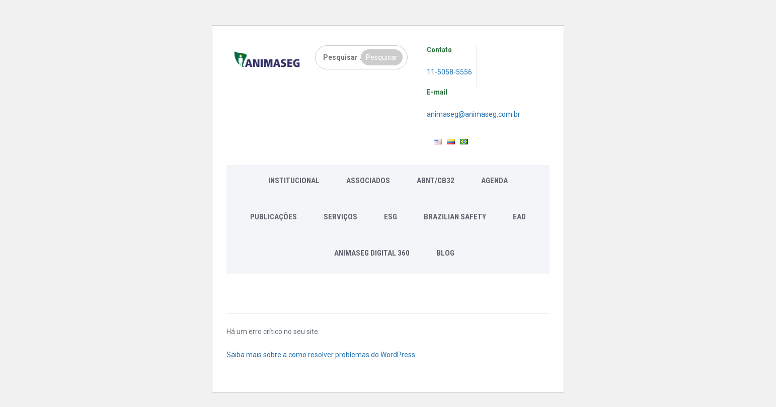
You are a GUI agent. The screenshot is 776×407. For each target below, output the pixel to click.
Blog (445, 253)
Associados (368, 180)
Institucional (294, 180)
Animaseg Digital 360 (372, 253)
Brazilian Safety (455, 216)
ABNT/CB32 (435, 180)
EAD (519, 216)
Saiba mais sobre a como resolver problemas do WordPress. (321, 355)
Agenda (494, 180)
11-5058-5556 (449, 72)
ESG (390, 216)
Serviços (340, 216)
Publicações (273, 216)
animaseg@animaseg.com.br (473, 114)
